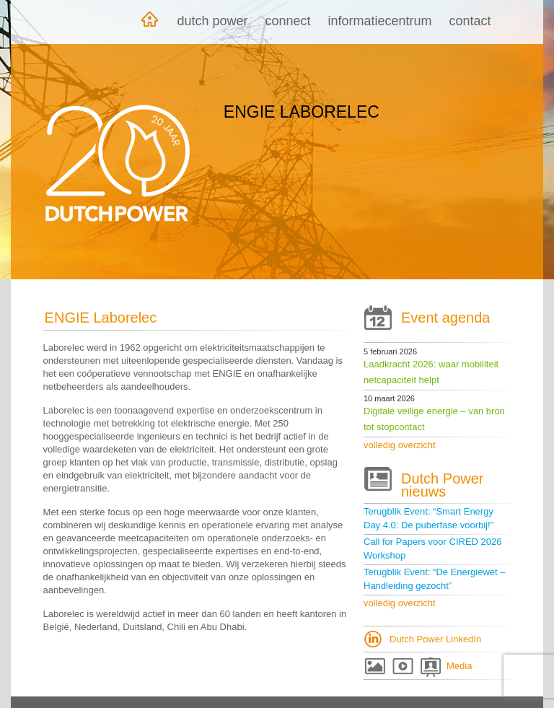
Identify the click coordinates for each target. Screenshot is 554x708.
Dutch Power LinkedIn (435, 639)
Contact (470, 21)
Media (459, 665)
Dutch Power (212, 21)
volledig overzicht (400, 445)
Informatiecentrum (380, 21)
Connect (287, 21)
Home (149, 22)
